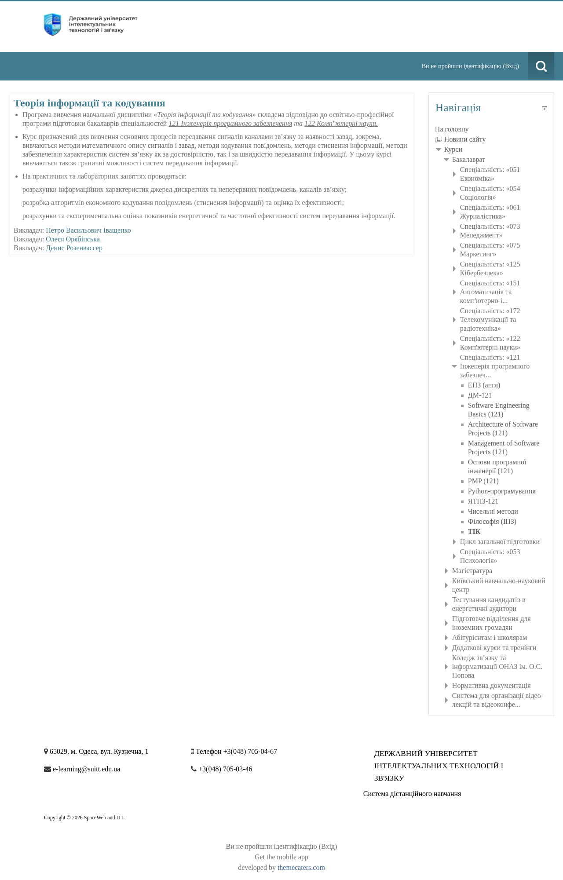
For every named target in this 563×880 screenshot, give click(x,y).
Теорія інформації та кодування (89, 103)
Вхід (511, 66)
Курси (453, 149)
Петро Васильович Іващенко (88, 230)
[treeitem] (491, 129)
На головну (452, 129)
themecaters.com (301, 867)
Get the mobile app (281, 857)
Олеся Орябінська (73, 239)
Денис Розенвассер (74, 248)
